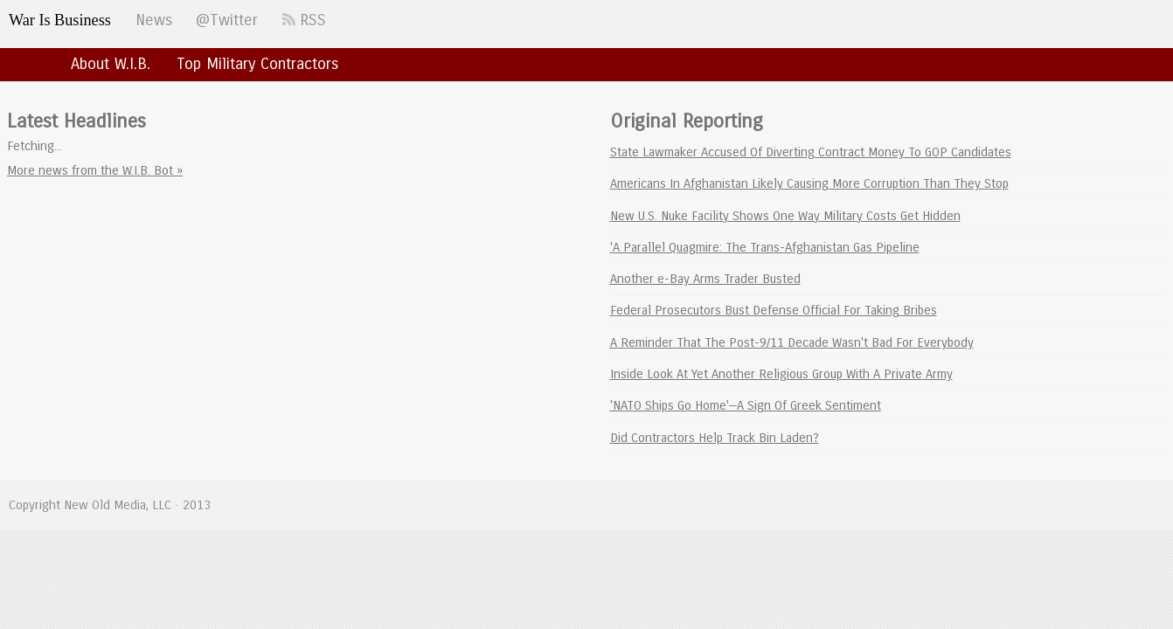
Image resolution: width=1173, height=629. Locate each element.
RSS (304, 20)
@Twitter (227, 20)
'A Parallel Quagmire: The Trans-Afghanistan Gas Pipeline (765, 247)
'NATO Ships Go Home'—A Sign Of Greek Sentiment (745, 405)
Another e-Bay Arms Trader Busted (705, 279)
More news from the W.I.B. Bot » (95, 170)
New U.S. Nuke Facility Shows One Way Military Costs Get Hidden (785, 216)
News (153, 20)
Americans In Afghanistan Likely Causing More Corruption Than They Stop (809, 183)
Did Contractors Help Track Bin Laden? (714, 438)
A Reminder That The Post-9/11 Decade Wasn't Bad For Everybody (792, 342)
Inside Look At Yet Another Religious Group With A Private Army (781, 374)
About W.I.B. (110, 63)
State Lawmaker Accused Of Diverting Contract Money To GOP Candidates (810, 152)
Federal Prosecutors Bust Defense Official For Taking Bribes (773, 310)
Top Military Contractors (257, 63)
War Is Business (60, 20)
